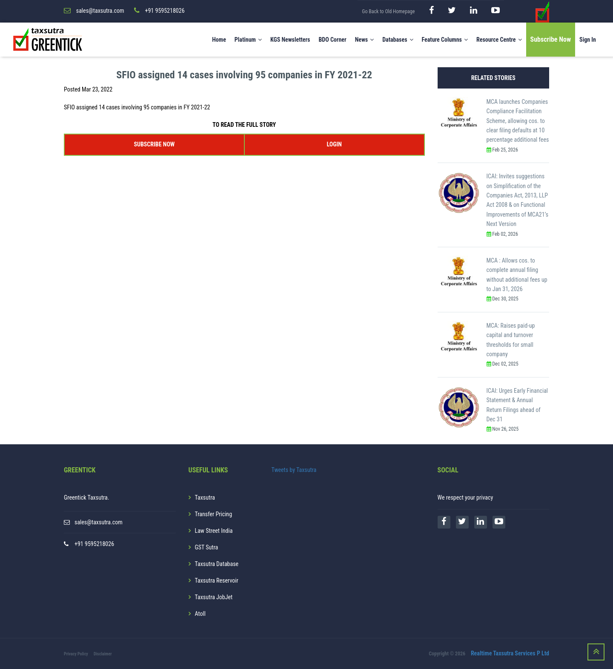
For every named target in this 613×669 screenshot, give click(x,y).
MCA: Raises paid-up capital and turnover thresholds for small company (511, 339)
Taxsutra (205, 497)
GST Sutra (206, 547)
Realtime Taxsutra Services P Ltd (510, 653)
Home (219, 39)
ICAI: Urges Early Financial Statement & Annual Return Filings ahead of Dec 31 (517, 405)
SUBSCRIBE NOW (154, 144)
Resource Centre (499, 39)
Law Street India (214, 530)
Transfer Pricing (213, 514)
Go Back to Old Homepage (388, 11)
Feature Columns (445, 39)
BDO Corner (332, 39)
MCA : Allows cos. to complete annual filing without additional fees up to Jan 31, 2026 (517, 274)
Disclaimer (103, 654)
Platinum (248, 39)
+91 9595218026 (94, 543)
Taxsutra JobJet (214, 597)
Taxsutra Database (217, 563)
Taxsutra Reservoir (216, 580)
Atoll (200, 613)
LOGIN (334, 144)
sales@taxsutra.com (98, 522)
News (364, 39)
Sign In (587, 39)
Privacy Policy (76, 654)
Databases (397, 39)
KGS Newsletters (290, 39)
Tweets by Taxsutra (294, 469)
